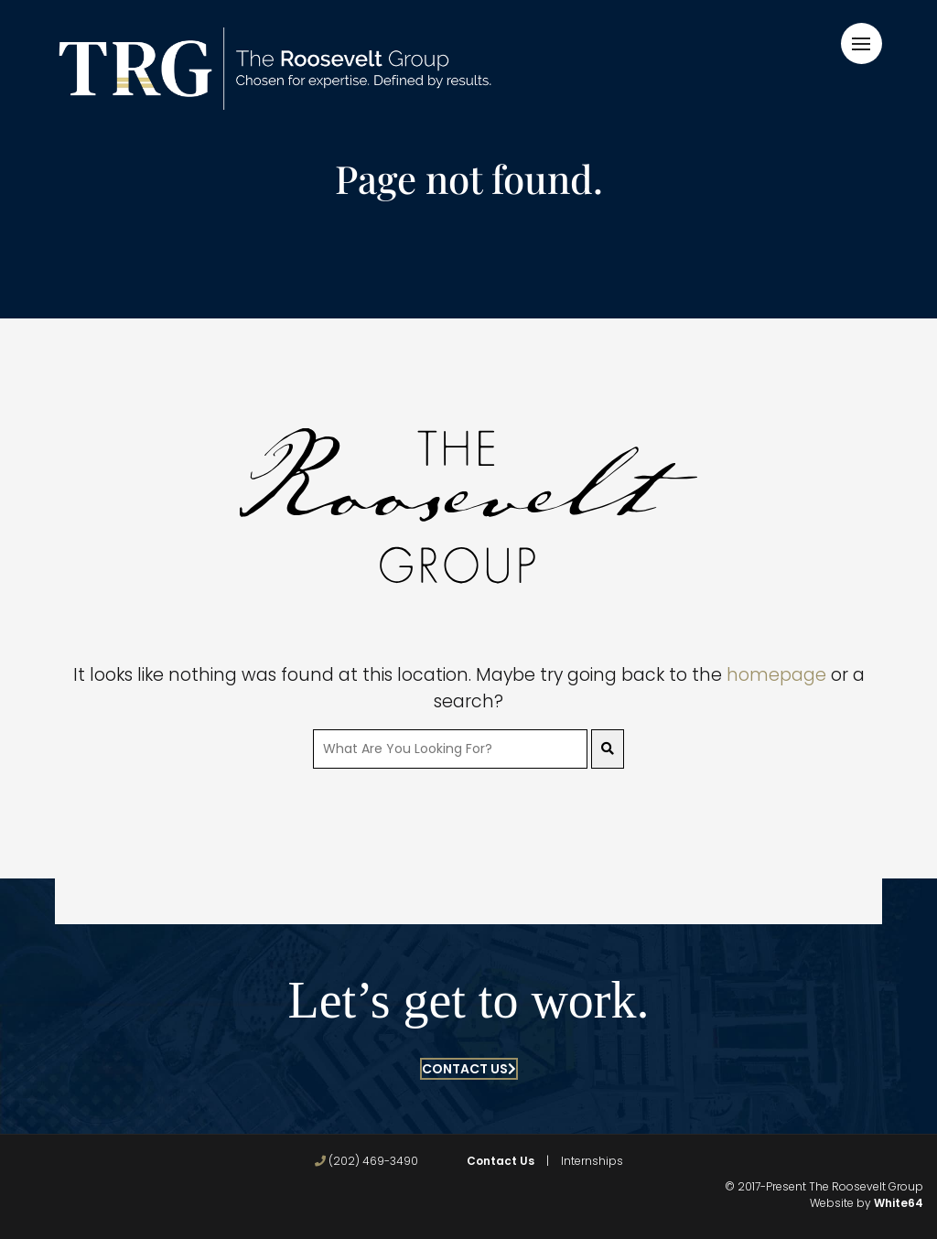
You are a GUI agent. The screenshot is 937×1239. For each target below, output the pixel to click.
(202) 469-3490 (366, 1161)
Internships (592, 1161)
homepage (776, 675)
